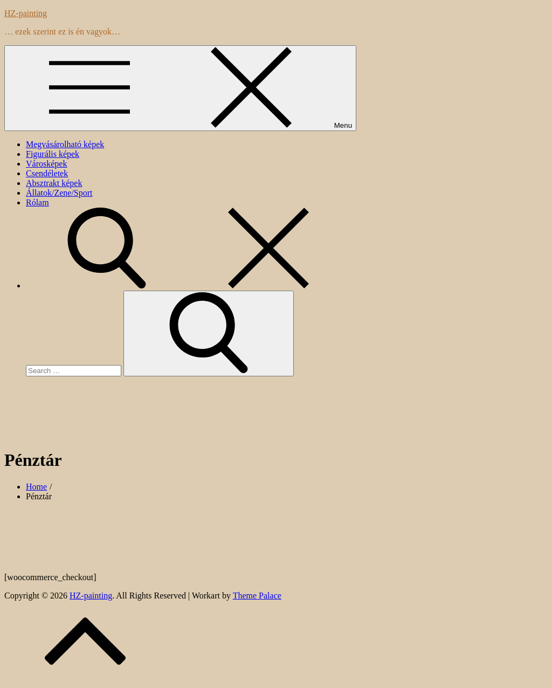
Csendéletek (47, 173)
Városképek (46, 163)
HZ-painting (25, 13)
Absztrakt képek (54, 183)
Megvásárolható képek (65, 144)
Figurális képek (52, 154)
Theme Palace (257, 595)
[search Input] (73, 370)
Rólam (37, 202)
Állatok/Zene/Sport (59, 192)
